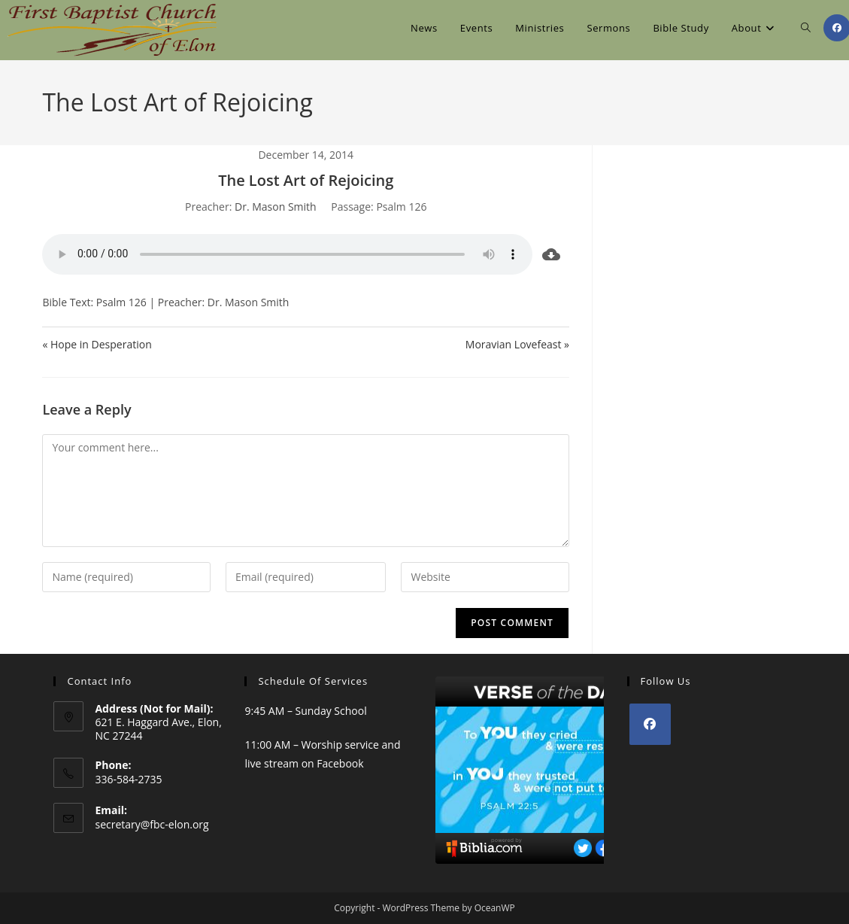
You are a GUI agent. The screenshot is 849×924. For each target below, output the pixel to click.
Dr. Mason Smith (276, 206)
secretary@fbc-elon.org (151, 824)
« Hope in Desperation (96, 344)
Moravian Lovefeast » (517, 344)
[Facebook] (650, 724)
